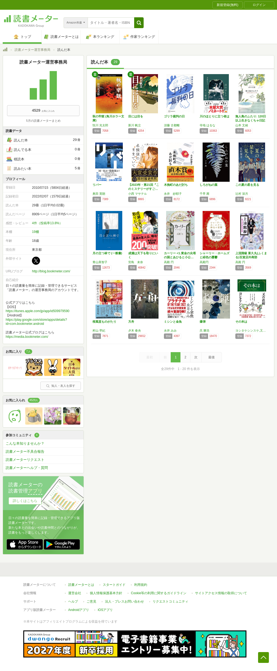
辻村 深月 (241, 193)
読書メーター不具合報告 (25, 451)
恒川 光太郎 (100, 125)
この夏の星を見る (247, 184)
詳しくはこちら (25, 501)
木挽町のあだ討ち (176, 184)
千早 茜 (204, 193)
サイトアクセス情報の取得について (221, 593)
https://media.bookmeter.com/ (27, 337)
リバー (97, 184)
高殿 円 (169, 262)
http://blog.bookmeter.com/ (51, 271)
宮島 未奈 (135, 262)
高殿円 (204, 262)
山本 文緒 (241, 125)
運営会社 (74, 593)
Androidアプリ (78, 609)
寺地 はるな (207, 125)
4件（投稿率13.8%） (47, 223)
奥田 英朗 (99, 193)
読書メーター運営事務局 (32, 50)
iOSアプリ (105, 609)
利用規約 (140, 584)
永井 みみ (170, 330)
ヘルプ (73, 601)
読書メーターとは (81, 584)
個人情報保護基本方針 (106, 593)
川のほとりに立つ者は (214, 116)
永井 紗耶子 (173, 193)
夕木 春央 (134, 330)
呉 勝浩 (204, 330)
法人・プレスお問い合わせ (124, 601)
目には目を (135, 116)
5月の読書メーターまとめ (43, 120)
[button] (139, 22)
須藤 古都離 (172, 125)
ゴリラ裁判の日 (174, 116)
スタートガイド (114, 584)
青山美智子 (100, 262)
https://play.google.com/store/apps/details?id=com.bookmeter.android (36, 322)
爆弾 (203, 321)
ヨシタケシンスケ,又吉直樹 (251, 330)
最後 (211, 357)
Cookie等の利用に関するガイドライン (158, 593)
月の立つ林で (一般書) (107, 253)
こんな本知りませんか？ (25, 443)
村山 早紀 (99, 330)
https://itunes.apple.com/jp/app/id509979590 (38, 311)
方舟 (131, 321)
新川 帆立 (134, 125)
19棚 (35, 232)
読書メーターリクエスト (25, 460)
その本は (241, 321)
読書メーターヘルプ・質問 (27, 468)
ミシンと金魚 (173, 321)
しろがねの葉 (208, 184)
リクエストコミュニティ (170, 601)
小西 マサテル (137, 193)
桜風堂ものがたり (104, 321)
